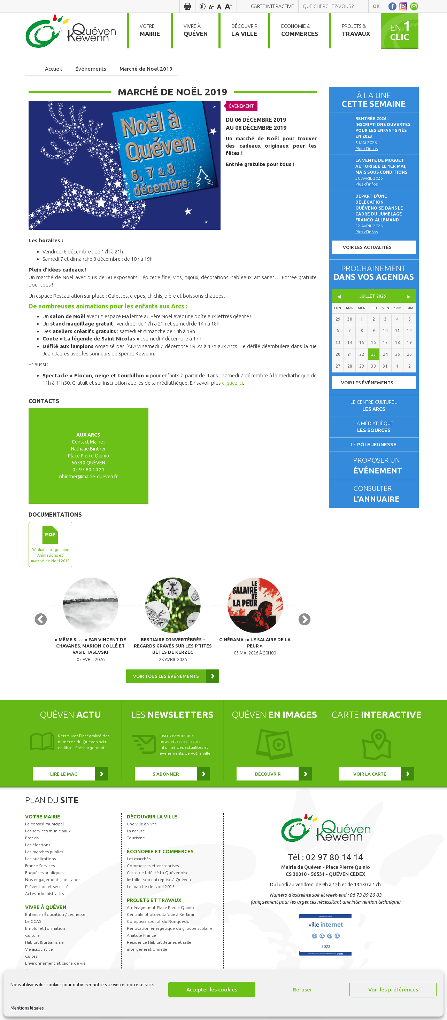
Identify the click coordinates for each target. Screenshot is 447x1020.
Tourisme (136, 840)
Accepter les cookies (211, 989)
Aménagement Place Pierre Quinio (160, 910)
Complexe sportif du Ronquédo (158, 923)
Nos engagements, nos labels (53, 882)
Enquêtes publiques (44, 875)
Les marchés (139, 861)
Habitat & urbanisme (44, 944)
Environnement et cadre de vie (55, 965)
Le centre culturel (373, 405)
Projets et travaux (154, 902)
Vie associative (39, 951)
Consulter (383, 494)
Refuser (302, 989)
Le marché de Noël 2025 (151, 889)
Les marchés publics (44, 854)
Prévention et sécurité (47, 889)
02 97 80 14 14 (334, 859)
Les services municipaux (48, 833)
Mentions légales (27, 1008)
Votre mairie (42, 819)
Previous (41, 621)
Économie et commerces (160, 854)
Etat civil (33, 840)
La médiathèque (373, 427)
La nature (136, 833)
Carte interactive (272, 6)
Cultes (31, 958)
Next (304, 621)
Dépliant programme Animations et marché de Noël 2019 (50, 555)
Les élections (37, 847)
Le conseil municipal (44, 826)
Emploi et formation (45, 930)
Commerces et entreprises (153, 868)
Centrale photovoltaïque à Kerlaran (161, 917)
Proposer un (383, 466)
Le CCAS (33, 923)
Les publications (40, 861)
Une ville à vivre (142, 826)
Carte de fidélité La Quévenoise (157, 875)
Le (373, 444)
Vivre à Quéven (45, 909)
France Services (40, 868)
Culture (32, 937)
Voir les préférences (393, 989)
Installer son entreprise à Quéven (159, 882)
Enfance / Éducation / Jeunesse (55, 917)
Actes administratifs (44, 896)
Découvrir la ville (152, 819)
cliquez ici (233, 383)
